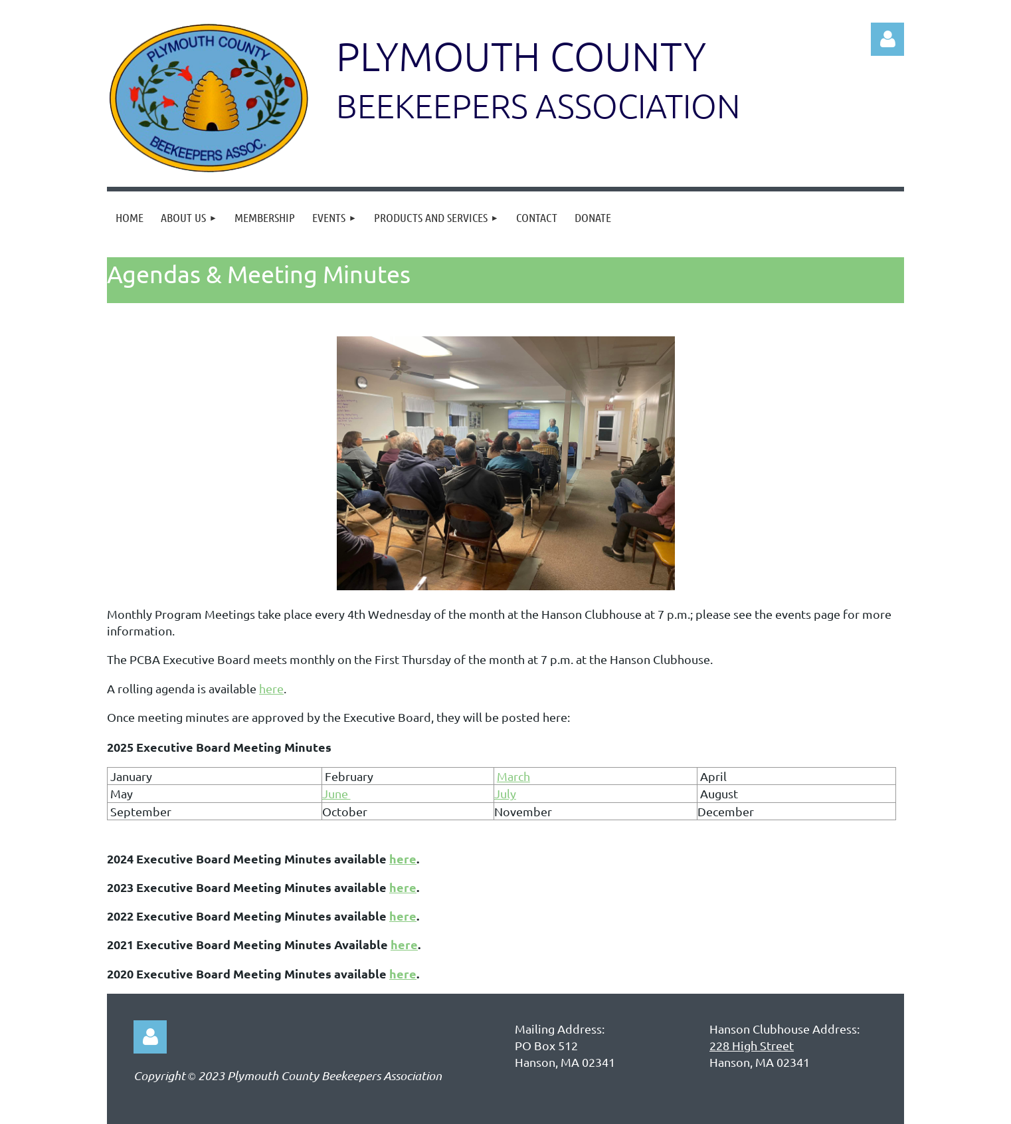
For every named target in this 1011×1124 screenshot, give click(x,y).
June (336, 793)
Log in (887, 39)
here (271, 688)
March (513, 776)
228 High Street (751, 1045)
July (505, 793)
